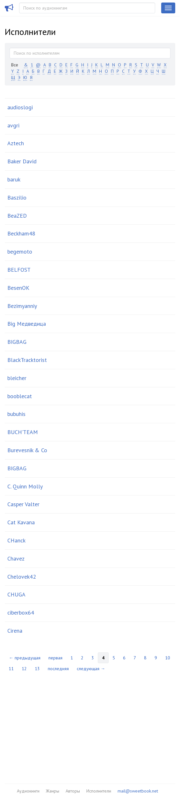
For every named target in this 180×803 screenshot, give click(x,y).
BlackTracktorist (27, 360)
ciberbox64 (20, 612)
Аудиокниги (28, 791)
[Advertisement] (90, 723)
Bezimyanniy (22, 306)
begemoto (19, 251)
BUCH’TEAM (22, 432)
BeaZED (17, 215)
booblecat (19, 396)
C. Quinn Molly (25, 486)
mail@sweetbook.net (138, 791)
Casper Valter (23, 504)
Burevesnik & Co (27, 450)
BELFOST (19, 269)
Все (14, 65)
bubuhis (16, 414)
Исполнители (98, 791)
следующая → (91, 668)
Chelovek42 (21, 576)
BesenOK (18, 287)
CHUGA (16, 594)
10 (167, 658)
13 (37, 668)
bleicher (16, 378)
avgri (13, 125)
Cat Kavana (21, 522)
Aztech (15, 143)
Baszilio (16, 197)
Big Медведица (26, 323)
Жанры (52, 791)
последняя (58, 668)
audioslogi (20, 107)
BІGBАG (16, 468)
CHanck (16, 540)
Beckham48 (21, 233)
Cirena (14, 630)
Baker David (22, 161)
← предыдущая (24, 658)
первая (55, 658)
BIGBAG (16, 341)
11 (11, 668)
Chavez (16, 558)
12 (24, 668)
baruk (13, 179)
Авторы (73, 791)
